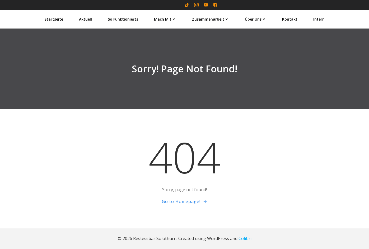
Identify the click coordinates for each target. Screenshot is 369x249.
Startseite (53, 19)
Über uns (255, 19)
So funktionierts (123, 19)
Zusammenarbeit (210, 19)
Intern (319, 19)
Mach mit (165, 19)
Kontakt (289, 19)
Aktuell (85, 19)
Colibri (245, 238)
